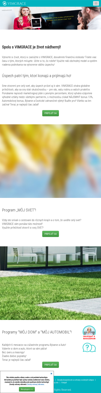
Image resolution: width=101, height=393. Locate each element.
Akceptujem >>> (27, 389)
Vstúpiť (64, 382)
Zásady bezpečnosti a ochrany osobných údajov (75, 380)
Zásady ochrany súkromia (35, 384)
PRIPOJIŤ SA (51, 113)
